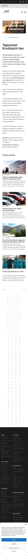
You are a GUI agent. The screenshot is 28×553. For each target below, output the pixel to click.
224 (8, 410)
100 (9, 338)
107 (19, 340)
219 (19, 405)
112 (9, 345)
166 (16, 375)
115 (19, 345)
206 (16, 398)
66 (15, 319)
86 (17, 329)
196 (8, 393)
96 (9, 336)
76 (17, 324)
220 (9, 407)
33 (10, 303)
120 (9, 350)
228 (8, 412)
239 (19, 417)
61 (12, 317)
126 (16, 352)
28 (10, 301)
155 (19, 368)
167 (19, 375)
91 (18, 331)
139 (19, 359)
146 (16, 363)
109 (12, 343)
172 (9, 380)
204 (8, 398)
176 (9, 382)
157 (12, 370)
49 (19, 310)
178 (16, 382)
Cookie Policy (14, 551)
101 (12, 338)
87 (20, 329)
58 (17, 315)
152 (9, 368)
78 (7, 326)
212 (9, 403)
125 (12, 352)
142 (16, 361)
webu (4, 94)
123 (19, 350)
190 (16, 389)
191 (19, 389)
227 (19, 410)
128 (9, 354)
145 (12, 363)
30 (17, 301)
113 (12, 345)
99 (19, 336)
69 (11, 322)
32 (7, 303)
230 (16, 412)
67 (19, 319)
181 (12, 384)
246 (16, 421)
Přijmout (14, 539)
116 (9, 347)
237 (12, 417)
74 (10, 324)
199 (19, 393)
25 (17, 299)
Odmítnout (14, 544)
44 (15, 308)
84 (10, 329)
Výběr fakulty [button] (14, 5)
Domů (5, 37)
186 (16, 387)
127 (19, 352)
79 (11, 326)
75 (14, 324)
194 (16, 391)
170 (16, 377)
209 (12, 400)
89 (12, 331)
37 (7, 306)
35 (17, 303)
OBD (7, 1)
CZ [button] (3, 1)
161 (12, 373)
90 (15, 331)
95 (19, 333)
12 (8, 294)
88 (9, 331)
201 (12, 396)
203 (20, 396)
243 (20, 419)
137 (12, 359)
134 (16, 356)
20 (17, 296)
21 (20, 296)
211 (19, 400)
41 (20, 306)
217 (12, 405)
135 (19, 356)
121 (12, 350)
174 (16, 380)
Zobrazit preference (14, 548)
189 (12, 389)
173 (12, 380)
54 (20, 313)
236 (8, 417)
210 (16, 400)
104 (8, 340)
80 (14, 326)
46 (9, 310)
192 (8, 391)
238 (16, 417)
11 (19, 292)
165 (12, 375)
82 (20, 326)
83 (7, 329)
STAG (13, 1)
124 (9, 352)
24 (14, 299)
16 (20, 294)
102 (16, 338)
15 (17, 294)
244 (8, 421)
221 (12, 407)
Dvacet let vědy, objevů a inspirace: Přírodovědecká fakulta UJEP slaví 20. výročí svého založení (13, 242)
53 (17, 313)
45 (19, 308)
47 (12, 310)
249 (16, 424)
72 (20, 322)
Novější (4, 289)
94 (15, 333)
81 (17, 326)
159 (19, 370)
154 (16, 368)
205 (12, 398)
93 (12, 333)
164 (8, 375)
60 (9, 317)
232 (8, 414)
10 (16, 292)
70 (14, 322)
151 (19, 366)
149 (12, 366)
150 (16, 366)
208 (9, 400)
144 (8, 363)
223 (19, 407)
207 (20, 398)
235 (19, 414)
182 (16, 384)
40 (17, 306)
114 (16, 345)
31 (20, 301)
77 (20, 324)
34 (14, 303)
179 (19, 382)
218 (16, 405)
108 (9, 343)
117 (12, 347)
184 (9, 387)
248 (12, 424)
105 (12, 340)
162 (16, 373)
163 (19, 373)
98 (15, 336)
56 (10, 315)
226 (16, 410)
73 (7, 324)
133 (12, 356)
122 (16, 350)
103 (19, 338)
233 (12, 414)
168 (9, 377)
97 (12, 336)
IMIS (10, 1)
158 (16, 370)
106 (16, 340)
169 (12, 377)
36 (20, 303)
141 (12, 361)
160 (9, 373)
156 (9, 370)
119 (19, 347)
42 (9, 308)
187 (19, 387)
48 (15, 310)
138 (16, 359)
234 (16, 414)
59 (20, 315)
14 (14, 294)
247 (20, 421)
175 (19, 380)
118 (15, 347)
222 (16, 407)
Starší (24, 289)
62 (15, 317)
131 (19, 354)
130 (16, 354)
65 (12, 319)
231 (19, 412)
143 (19, 361)
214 (16, 403)
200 (8, 396)
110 (16, 343)
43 (12, 308)
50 (7, 313)
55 (7, 315)
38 (10, 306)
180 (9, 384)
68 (7, 322)
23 (10, 299)
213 (12, 403)
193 (12, 391)
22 (7, 299)
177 (12, 382)
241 (12, 419)
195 (19, 391)
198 (16, 393)
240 (8, 419)
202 (16, 396)
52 (14, 313)
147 (19, 363)
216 (9, 405)
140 (9, 361)
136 (9, 359)
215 (19, 403)
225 (12, 410)
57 (14, 315)
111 (19, 343)
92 (9, 333)
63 (18, 317)
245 (12, 421)
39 (14, 306)
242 (16, 419)
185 (12, 387)
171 (19, 377)
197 (12, 393)
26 (20, 299)
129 (12, 354)
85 (14, 329)
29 (14, 301)
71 (17, 322)
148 (9, 366)
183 (19, 384)
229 (12, 412)
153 (12, 368)
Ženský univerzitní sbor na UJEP (13, 271)
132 (9, 356)
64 (9, 319)
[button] (26, 524)
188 (8, 389)
